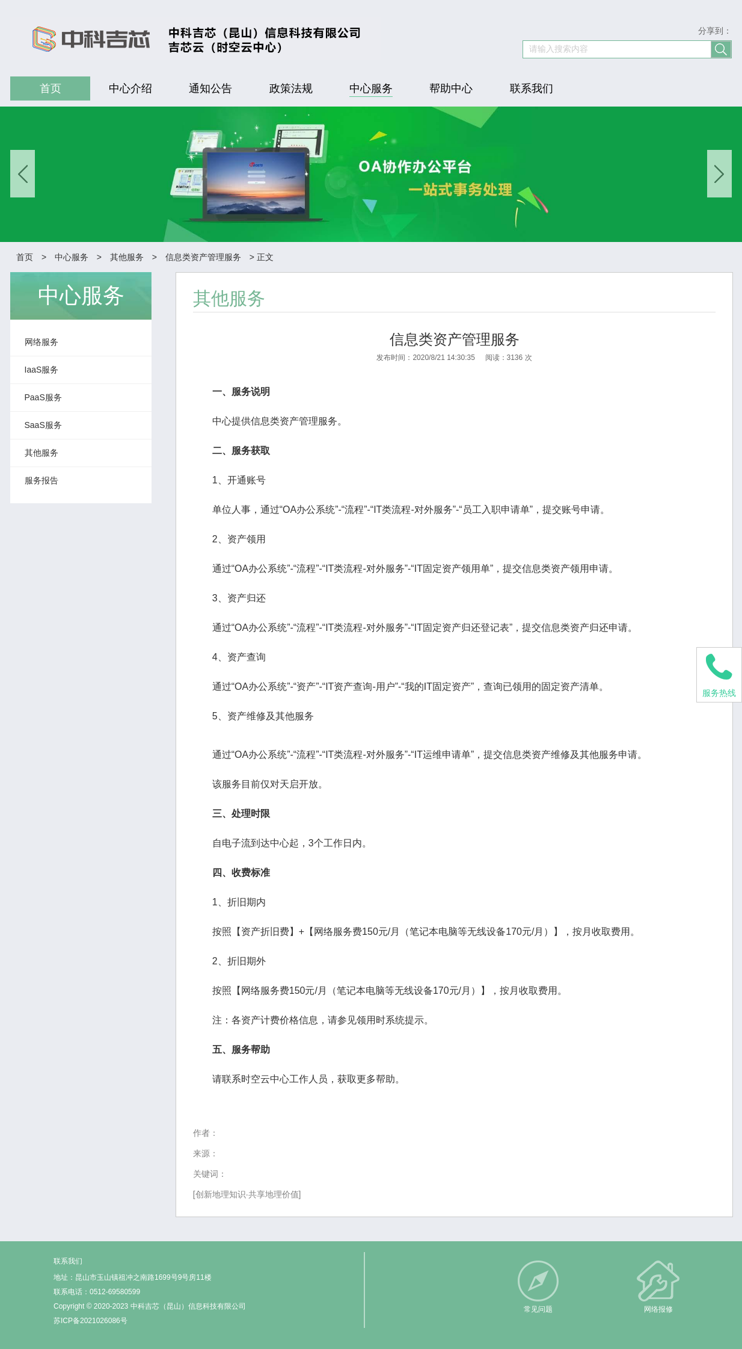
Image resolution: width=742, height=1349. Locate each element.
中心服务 (71, 257)
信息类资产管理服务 (203, 257)
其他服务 (127, 257)
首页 (24, 257)
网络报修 (658, 1309)
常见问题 (538, 1309)
